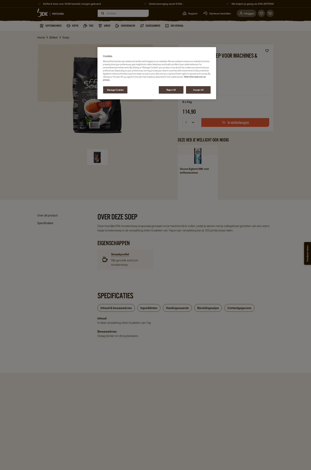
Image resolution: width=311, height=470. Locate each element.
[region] (156, 73)
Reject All (171, 89)
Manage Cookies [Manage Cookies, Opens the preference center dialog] (115, 89)
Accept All (198, 89)
